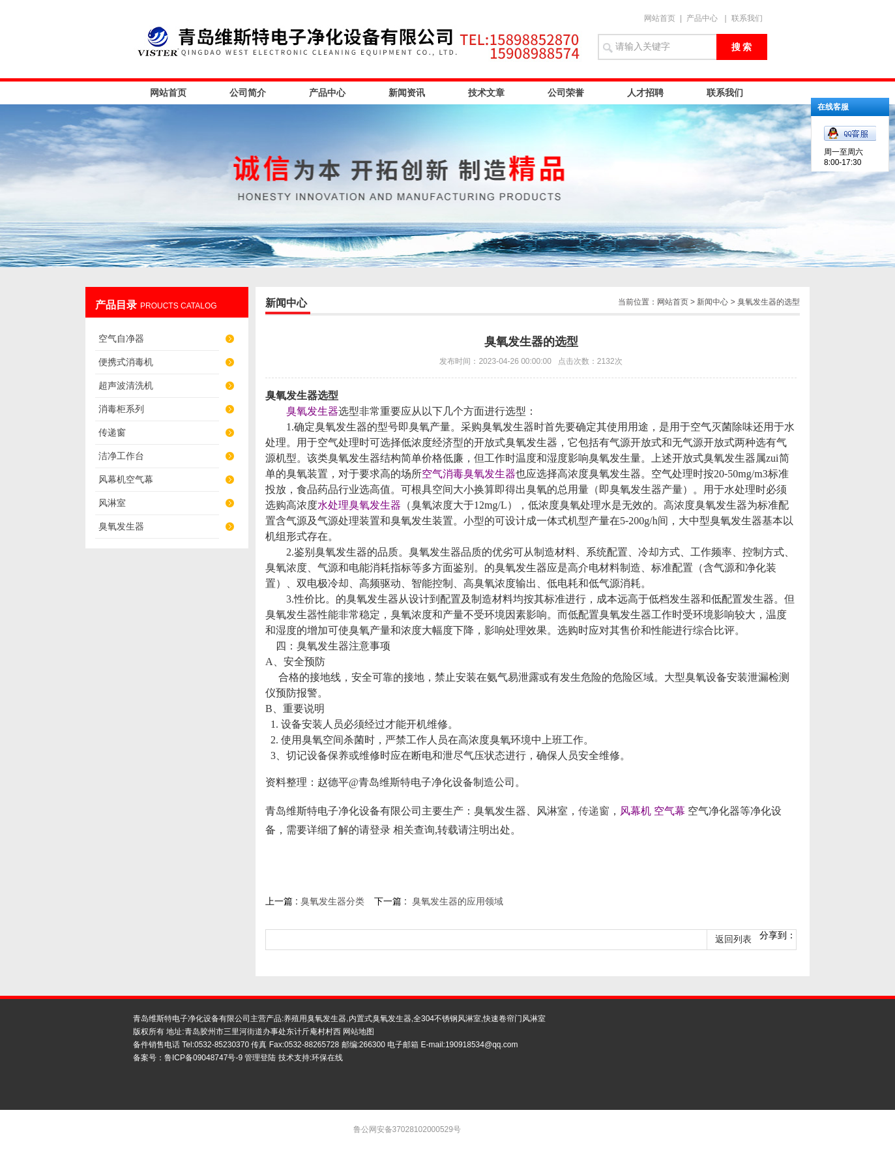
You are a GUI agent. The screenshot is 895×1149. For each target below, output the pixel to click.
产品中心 (702, 18)
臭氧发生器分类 (332, 901)
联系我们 (747, 18)
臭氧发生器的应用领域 (457, 901)
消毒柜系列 (121, 409)
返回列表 (733, 939)
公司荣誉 (566, 92)
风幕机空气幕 (125, 479)
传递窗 (112, 432)
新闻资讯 (407, 92)
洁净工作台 (121, 456)
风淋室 (112, 503)
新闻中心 (712, 301)
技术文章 (486, 92)
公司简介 (247, 92)
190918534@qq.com (481, 1044)
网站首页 (659, 18)
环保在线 (327, 1057)
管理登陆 (260, 1057)
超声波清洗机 (125, 385)
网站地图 (358, 1031)
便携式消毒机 (125, 362)
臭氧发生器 (121, 526)
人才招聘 (645, 92)
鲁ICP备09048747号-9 (203, 1057)
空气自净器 (121, 338)
